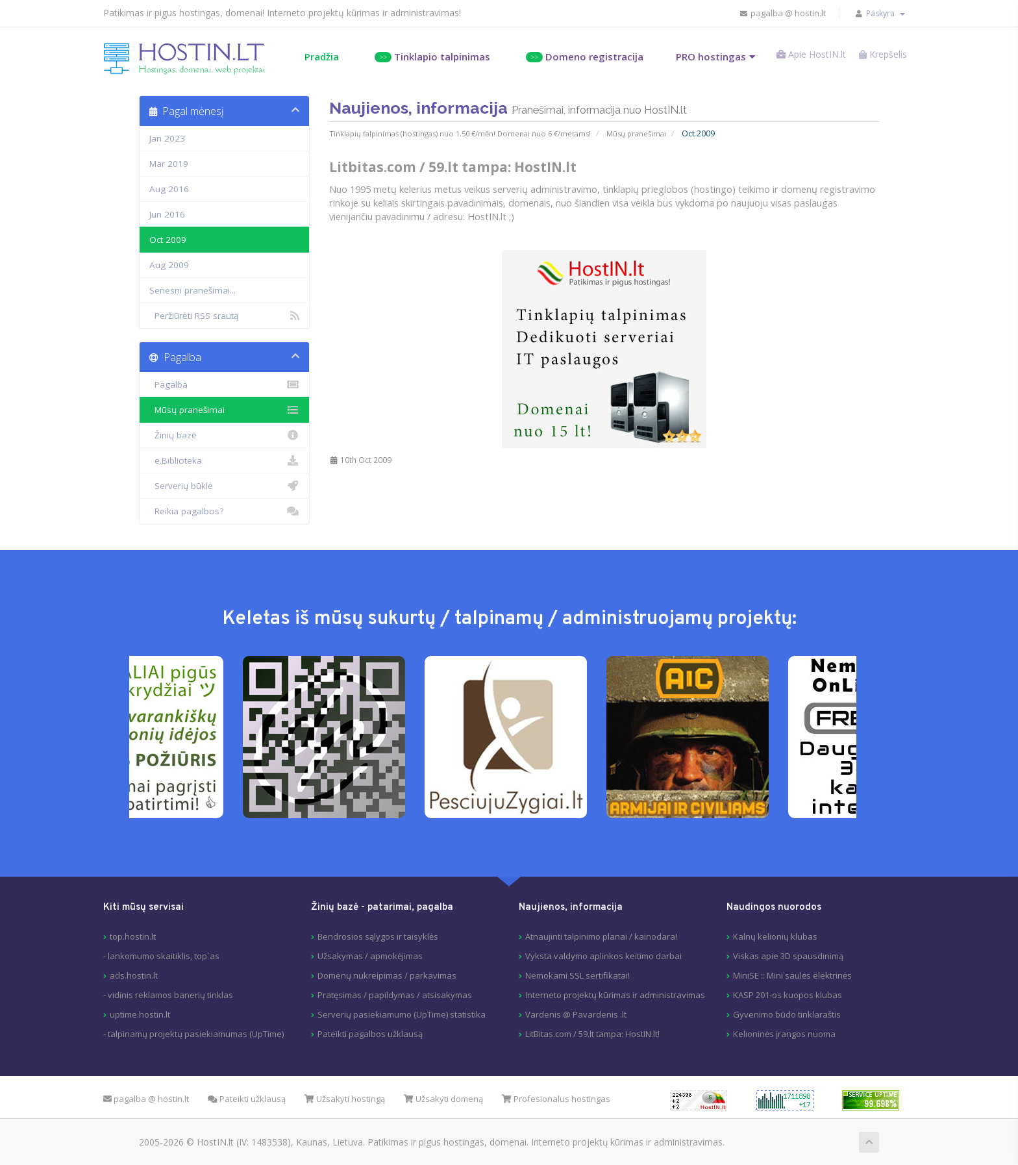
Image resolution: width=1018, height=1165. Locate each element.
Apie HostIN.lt (803, 57)
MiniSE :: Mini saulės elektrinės (792, 975)
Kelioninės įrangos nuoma (784, 1033)
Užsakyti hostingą (344, 1098)
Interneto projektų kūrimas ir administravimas (615, 994)
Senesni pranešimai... (192, 289)
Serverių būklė (224, 485)
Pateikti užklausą (247, 1098)
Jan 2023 (167, 138)
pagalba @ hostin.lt (771, 13)
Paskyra (877, 13)
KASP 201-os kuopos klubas (787, 994)
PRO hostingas (698, 55)
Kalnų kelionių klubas (775, 936)
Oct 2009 (167, 239)
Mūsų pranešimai (635, 131)
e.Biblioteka (224, 460)
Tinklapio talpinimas (419, 55)
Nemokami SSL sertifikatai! (577, 975)
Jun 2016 (167, 213)
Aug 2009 (169, 264)
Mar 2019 (168, 163)
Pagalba (224, 384)
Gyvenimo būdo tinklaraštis (787, 1014)
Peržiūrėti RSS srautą (224, 315)
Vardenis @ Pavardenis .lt (576, 1014)
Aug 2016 (169, 188)
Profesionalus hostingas (556, 1098)
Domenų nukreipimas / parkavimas (386, 975)
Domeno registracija (571, 55)
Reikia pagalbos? (224, 510)
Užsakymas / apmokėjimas (370, 955)
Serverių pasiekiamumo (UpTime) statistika (401, 1014)
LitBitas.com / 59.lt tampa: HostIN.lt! (592, 1033)
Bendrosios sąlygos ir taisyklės (377, 936)
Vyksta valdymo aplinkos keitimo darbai (603, 955)
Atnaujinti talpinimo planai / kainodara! (601, 936)
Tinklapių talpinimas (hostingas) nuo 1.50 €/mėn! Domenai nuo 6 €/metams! (460, 131)
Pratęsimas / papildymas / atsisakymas (394, 994)
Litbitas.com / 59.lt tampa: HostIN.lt (453, 165)
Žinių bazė (224, 434)
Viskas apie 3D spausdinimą (788, 955)
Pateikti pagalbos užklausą (370, 1033)
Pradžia (309, 55)
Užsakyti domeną (443, 1098)
